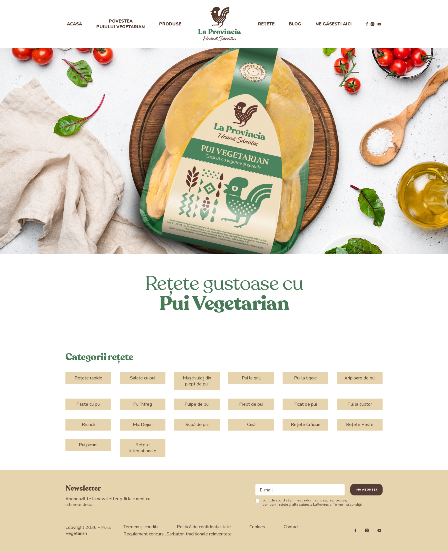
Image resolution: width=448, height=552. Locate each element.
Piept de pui (251, 404)
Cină (251, 424)
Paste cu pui (88, 404)
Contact (291, 527)
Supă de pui (197, 424)
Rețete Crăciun (305, 424)
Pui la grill (251, 378)
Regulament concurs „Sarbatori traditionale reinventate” (178, 534)
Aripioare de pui (359, 378)
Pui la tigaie (305, 378)
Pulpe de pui (197, 404)
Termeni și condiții (347, 504)
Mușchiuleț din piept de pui (197, 381)
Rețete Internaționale (142, 448)
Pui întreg (142, 404)
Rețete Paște (359, 424)
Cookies (257, 527)
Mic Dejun (143, 424)
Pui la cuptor (359, 404)
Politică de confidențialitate (204, 527)
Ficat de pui (305, 404)
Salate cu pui (142, 378)
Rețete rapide (88, 378)
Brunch (88, 424)
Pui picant (88, 445)
